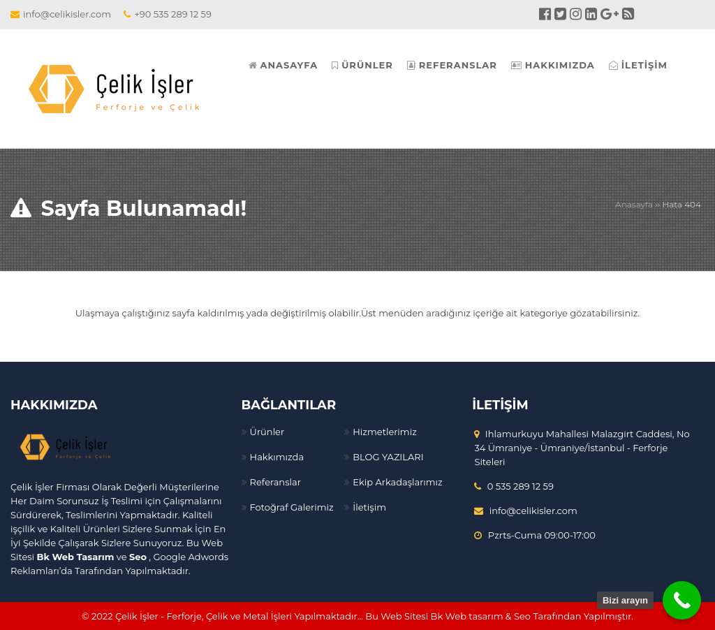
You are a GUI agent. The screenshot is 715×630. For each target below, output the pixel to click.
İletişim (369, 507)
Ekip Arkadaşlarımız (397, 482)
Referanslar (275, 482)
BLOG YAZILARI (388, 456)
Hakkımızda (277, 456)
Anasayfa (634, 204)
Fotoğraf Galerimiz (292, 507)
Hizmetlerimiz (385, 431)
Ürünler (267, 431)
